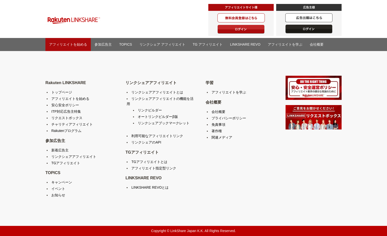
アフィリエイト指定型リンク (153, 168)
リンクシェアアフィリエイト (73, 157)
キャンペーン (61, 182)
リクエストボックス (66, 118)
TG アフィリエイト (208, 44)
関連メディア (222, 137)
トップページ (61, 92)
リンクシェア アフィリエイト (162, 44)
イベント (58, 189)
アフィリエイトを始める (68, 44)
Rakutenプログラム (66, 131)
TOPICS (125, 44)
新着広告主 (60, 150)
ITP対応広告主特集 (66, 111)
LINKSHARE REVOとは (150, 187)
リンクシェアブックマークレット (164, 123)
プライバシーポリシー (229, 118)
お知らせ (58, 195)
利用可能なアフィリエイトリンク (157, 136)
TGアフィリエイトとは (149, 162)
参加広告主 (103, 44)
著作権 (217, 131)
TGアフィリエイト (65, 163)
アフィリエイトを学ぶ (285, 44)
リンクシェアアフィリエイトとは (157, 92)
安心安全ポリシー (65, 105)
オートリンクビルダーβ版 (158, 117)
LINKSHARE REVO (245, 44)
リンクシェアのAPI (146, 142)
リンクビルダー (150, 110)
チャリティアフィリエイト (72, 124)
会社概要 (317, 44)
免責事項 (218, 125)
